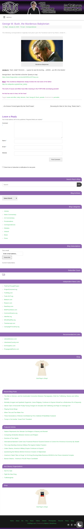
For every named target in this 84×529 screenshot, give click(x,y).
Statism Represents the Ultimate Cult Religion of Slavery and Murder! (26, 431)
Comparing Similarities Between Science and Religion (21, 435)
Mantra (46, 523)
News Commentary (10, 214)
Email (4, 147)
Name (4, 140)
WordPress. (53, 523)
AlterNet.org (8, 316)
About (17, 521)
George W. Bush (34, 97)
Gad (27, 97)
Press (6, 238)
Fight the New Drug (10, 474)
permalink (56, 97)
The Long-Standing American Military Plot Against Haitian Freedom (25, 445)
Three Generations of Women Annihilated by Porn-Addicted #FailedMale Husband (30, 416)
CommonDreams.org (10, 313)
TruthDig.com (8, 293)
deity (18, 97)
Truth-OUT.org (8, 296)
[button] (79, 524)
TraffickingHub (8, 477)
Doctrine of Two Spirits (11, 438)
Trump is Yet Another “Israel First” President (18, 419)
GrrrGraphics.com (9, 346)
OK (78, 184)
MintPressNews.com (10, 310)
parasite (42, 97)
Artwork (6, 231)
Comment (5, 124)
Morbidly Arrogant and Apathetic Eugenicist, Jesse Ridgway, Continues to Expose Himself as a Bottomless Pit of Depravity (42, 402)
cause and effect (12, 97)
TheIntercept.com (9, 323)
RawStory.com (8, 306)
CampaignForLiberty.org (11, 326)
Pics (26, 521)
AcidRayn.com (31, 523)
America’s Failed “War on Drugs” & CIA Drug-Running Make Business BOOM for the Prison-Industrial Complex (39, 455)
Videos (38, 521)
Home (12, 521)
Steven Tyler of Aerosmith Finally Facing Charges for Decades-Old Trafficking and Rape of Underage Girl (37, 406)
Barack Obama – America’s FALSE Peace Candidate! (21, 458)
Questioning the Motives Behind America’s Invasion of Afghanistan (25, 452)
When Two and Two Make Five (14, 412)
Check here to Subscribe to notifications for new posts (18, 167)
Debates (6, 228)
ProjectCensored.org (10, 289)
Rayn (6, 27)
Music (6, 235)
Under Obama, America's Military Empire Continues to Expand (24, 448)
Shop (72, 521)
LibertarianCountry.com (11, 342)
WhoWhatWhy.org (10, 320)
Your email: (5, 250)
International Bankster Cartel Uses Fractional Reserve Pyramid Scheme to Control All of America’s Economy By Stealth (41, 441)
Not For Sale (8, 471)
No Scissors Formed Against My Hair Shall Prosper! (18, 106)
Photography (52, 521)
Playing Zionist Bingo (11, 409)
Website (4, 153)
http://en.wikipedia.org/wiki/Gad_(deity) (14, 84)
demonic (23, 97)
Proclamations (8, 221)
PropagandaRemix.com (11, 349)
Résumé (60, 521)
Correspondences (31, 27)
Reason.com (8, 303)
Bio (22, 521)
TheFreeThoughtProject (11, 286)
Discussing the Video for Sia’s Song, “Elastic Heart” (65, 106)
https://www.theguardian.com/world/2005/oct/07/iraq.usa (20, 77)
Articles (6, 211)
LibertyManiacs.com (10, 339)
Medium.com (8, 299)
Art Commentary (9, 218)
